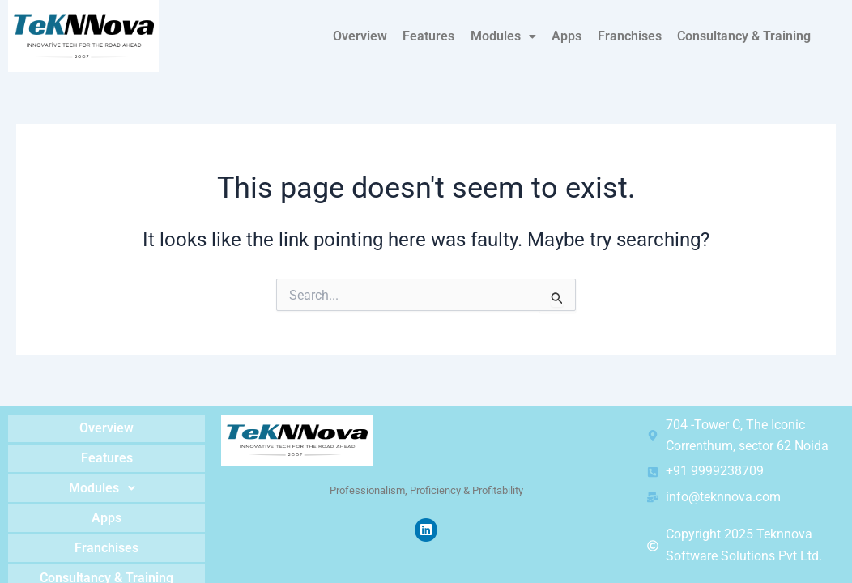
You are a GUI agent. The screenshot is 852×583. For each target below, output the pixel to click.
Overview (366, 36)
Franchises (631, 36)
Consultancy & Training (745, 36)
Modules (507, 36)
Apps (570, 36)
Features (434, 36)
